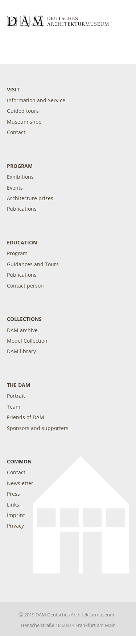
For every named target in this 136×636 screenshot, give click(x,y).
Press (13, 493)
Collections (24, 318)
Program (20, 165)
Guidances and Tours (33, 264)
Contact (16, 132)
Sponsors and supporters (38, 428)
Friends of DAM (25, 417)
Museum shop (24, 121)
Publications (22, 208)
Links (13, 504)
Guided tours (23, 110)
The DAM (18, 384)
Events (15, 187)
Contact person (25, 285)
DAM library (21, 351)
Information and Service (36, 100)
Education (22, 242)
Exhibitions (20, 176)
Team (13, 406)
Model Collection (27, 340)
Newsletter (20, 483)
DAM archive (22, 330)
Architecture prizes (30, 198)
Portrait (16, 395)
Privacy (15, 525)
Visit (13, 89)
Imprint (16, 515)
